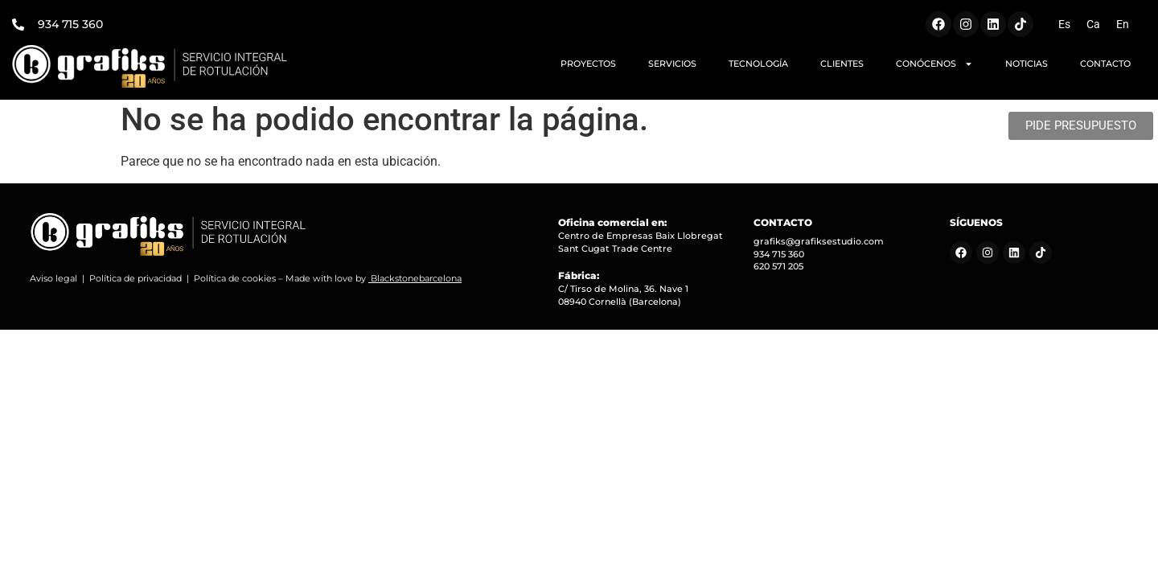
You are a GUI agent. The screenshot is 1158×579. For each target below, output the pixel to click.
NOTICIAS (1026, 63)
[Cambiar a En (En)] (1122, 24)
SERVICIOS (672, 63)
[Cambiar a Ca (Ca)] (1093, 24)
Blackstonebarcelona (416, 284)
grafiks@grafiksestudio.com (819, 247)
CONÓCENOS (934, 63)
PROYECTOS (588, 63)
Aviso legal (53, 284)
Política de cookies (235, 284)
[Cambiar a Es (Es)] (1064, 24)
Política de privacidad (135, 284)
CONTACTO (1105, 63)
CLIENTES (842, 63)
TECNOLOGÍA (758, 63)
